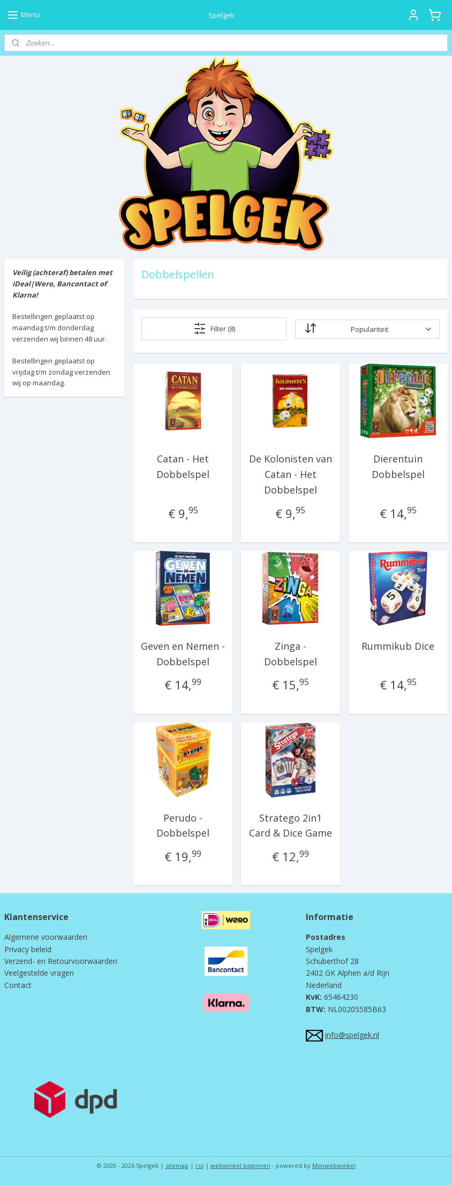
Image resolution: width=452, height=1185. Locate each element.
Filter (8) (214, 328)
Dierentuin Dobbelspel (398, 466)
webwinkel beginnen (240, 1165)
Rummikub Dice (397, 646)
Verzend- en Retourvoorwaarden (60, 961)
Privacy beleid (27, 949)
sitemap (177, 1165)
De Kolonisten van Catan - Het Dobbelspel (290, 474)
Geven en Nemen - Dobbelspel (183, 654)
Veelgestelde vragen (39, 973)
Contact (18, 985)
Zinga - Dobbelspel (290, 654)
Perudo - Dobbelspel (182, 825)
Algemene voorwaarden (45, 937)
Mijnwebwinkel (334, 1165)
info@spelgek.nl (352, 1035)
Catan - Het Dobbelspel (182, 466)
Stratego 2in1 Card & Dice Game (290, 825)
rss (199, 1165)
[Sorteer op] (367, 329)
